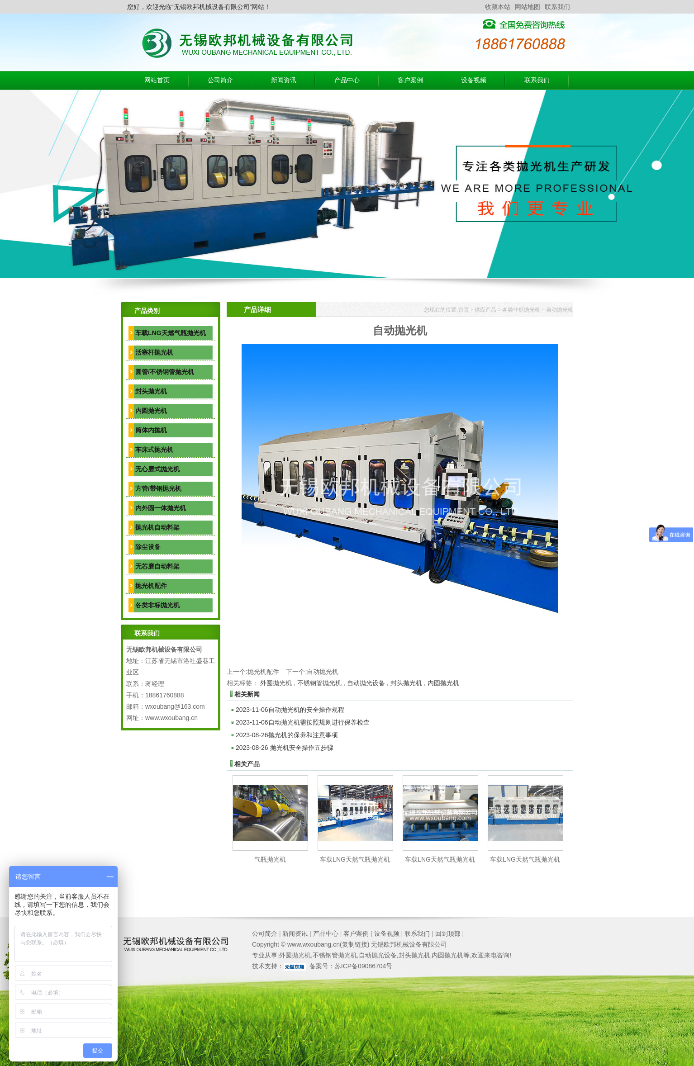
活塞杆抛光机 (154, 352)
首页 (463, 310)
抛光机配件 (151, 585)
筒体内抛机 (151, 430)
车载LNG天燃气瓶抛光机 (170, 332)
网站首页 (157, 80)
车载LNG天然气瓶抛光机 (355, 859)
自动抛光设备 (366, 683)
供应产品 (485, 310)
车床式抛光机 (154, 449)
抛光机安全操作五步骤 (284, 747)
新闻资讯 (283, 80)
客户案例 (410, 80)
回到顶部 (448, 933)
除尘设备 (148, 546)
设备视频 (473, 80)
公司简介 (220, 80)
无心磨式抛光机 (157, 469)
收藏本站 (497, 6)
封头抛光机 (151, 391)
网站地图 (527, 6)
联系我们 (557, 6)
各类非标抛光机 (157, 605)
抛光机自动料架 (157, 527)
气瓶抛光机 (270, 859)
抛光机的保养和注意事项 (287, 735)
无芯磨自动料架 (157, 566)
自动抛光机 (559, 310)
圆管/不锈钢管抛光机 (164, 371)
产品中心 (347, 80)
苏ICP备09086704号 (364, 966)
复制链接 (354, 944)
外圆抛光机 (276, 683)
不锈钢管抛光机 (319, 683)
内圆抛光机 (151, 410)
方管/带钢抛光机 (158, 488)
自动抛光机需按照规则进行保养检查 (303, 722)
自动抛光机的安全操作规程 (290, 709)
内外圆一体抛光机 (160, 508)
